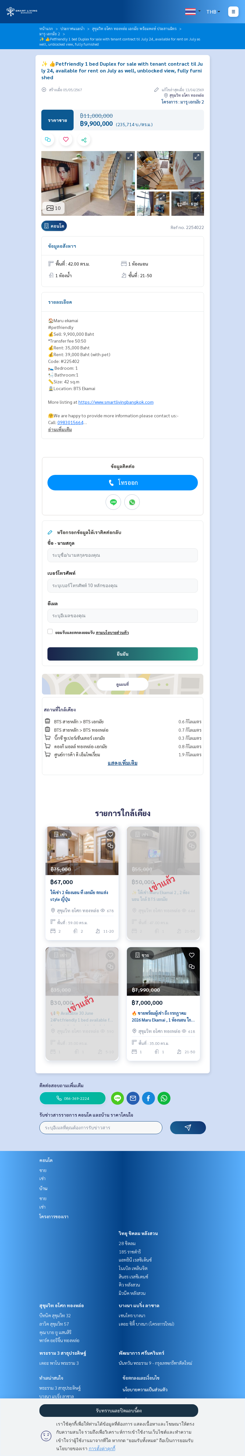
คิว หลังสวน (129, 1284)
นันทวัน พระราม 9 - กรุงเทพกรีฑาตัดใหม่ (155, 1363)
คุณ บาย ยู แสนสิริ (55, 1332)
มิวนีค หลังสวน (132, 1293)
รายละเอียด (60, 302)
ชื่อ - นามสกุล (61, 543)
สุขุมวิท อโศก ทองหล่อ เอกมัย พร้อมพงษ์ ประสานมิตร (134, 28)
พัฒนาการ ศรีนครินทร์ (141, 1353)
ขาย (42, 1170)
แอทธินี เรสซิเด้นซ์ (135, 1260)
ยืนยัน (122, 654)
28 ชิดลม (127, 1243)
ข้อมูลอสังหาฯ (62, 246)
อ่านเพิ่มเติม (60, 429)
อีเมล (52, 603)
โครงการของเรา (53, 1216)
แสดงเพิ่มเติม (123, 763)
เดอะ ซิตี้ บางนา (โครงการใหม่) (146, 1324)
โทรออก (122, 483)
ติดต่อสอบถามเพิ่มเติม (61, 1085)
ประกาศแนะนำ (72, 28)
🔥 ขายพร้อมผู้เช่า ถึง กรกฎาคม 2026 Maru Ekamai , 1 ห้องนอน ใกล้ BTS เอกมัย (163, 1016)
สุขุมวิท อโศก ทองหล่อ (61, 1305)
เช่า (42, 1178)
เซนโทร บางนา (132, 1315)
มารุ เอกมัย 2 (49, 33)
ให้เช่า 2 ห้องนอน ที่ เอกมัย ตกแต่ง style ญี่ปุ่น (79, 896)
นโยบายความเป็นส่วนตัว (145, 1389)
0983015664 (70, 422)
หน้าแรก (46, 28)
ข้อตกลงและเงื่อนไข (141, 1378)
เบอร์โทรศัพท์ (61, 573)
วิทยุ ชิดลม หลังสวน (138, 1233)
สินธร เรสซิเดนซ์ (133, 1276)
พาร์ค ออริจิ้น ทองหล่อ (59, 1340)
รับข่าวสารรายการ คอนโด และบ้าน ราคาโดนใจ (86, 1115)
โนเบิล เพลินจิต (133, 1268)
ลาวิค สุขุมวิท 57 (54, 1324)
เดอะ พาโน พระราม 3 (59, 1363)
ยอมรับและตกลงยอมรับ (75, 632)
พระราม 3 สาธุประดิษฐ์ (62, 1353)
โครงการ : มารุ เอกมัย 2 (183, 101)
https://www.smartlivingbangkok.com (116, 402)
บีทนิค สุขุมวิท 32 (55, 1315)
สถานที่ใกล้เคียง (60, 709)
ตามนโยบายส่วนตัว (112, 632)
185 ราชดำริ (130, 1251)
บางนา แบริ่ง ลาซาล (139, 1305)
